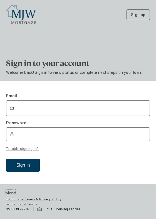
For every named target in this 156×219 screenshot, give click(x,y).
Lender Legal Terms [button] (21, 204)
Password (16, 122)
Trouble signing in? (22, 149)
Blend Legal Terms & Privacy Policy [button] (33, 199)
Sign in (23, 165)
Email (11, 95)
